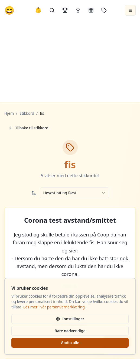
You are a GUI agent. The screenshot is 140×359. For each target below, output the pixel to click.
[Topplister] (65, 10)
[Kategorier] (91, 10)
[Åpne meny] (130, 10)
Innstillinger (70, 318)
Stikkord (26, 113)
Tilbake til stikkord (28, 127)
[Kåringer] (78, 10)
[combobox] (74, 192)
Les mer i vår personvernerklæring (54, 306)
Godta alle (70, 342)
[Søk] (52, 10)
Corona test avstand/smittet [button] (70, 220)
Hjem (9, 113)
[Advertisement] (70, 61)
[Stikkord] (104, 10)
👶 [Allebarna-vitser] (38, 10)
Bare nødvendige (70, 330)
